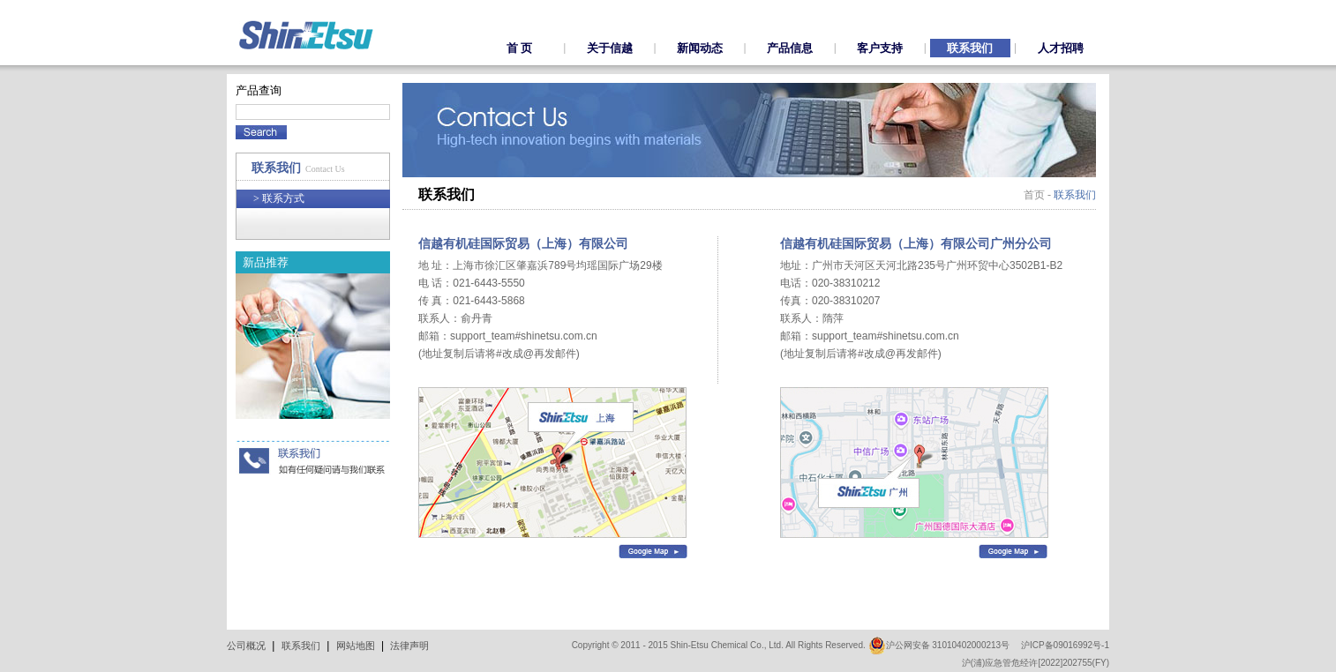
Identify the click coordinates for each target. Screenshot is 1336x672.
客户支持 (880, 48)
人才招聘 (1061, 48)
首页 (1034, 195)
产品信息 (790, 48)
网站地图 (355, 645)
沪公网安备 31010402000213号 (939, 645)
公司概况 (246, 645)
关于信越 (610, 48)
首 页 (519, 48)
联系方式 (278, 198)
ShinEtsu (306, 34)
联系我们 (970, 48)
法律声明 (409, 645)
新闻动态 (700, 48)
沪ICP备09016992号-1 (1065, 645)
